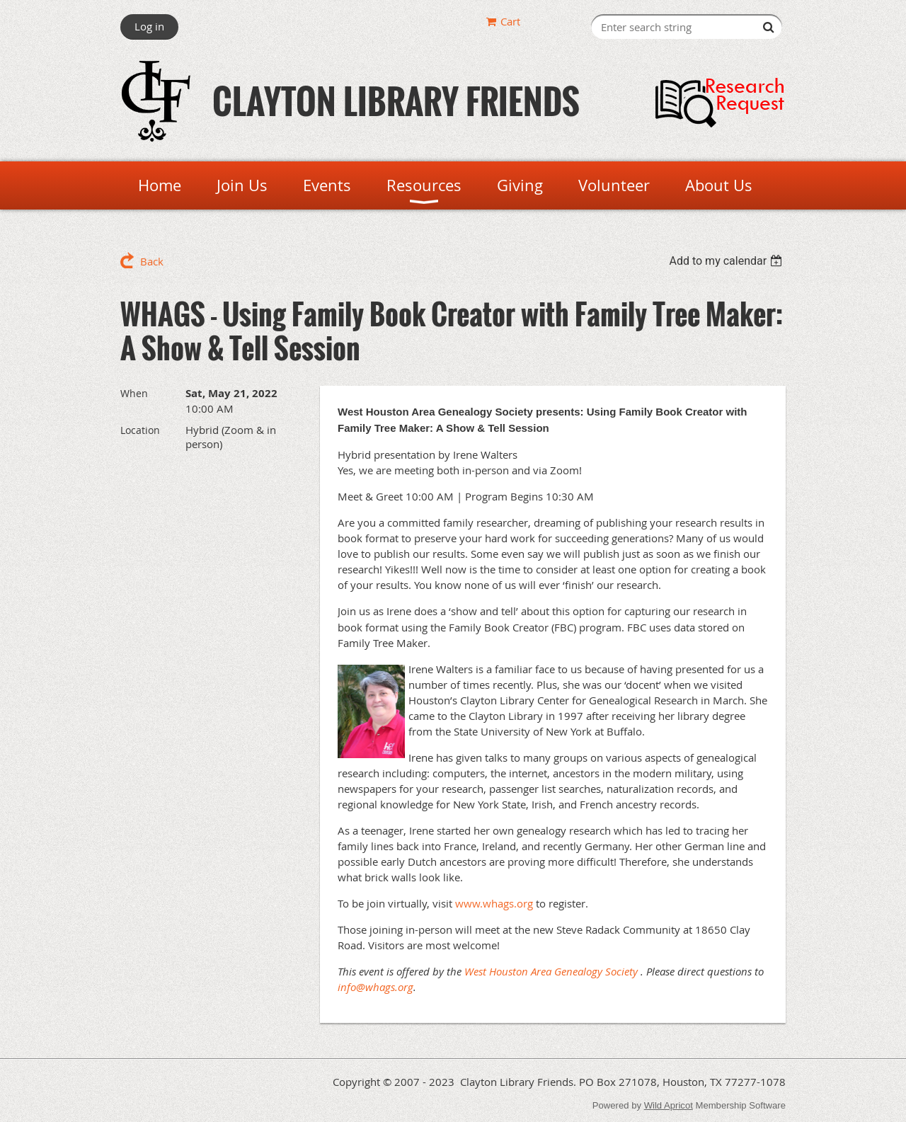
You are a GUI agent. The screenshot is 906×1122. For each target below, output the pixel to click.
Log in (149, 26)
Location (140, 430)
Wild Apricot (668, 1105)
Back (152, 261)
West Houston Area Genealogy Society (551, 971)
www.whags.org (494, 903)
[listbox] (727, 261)
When (134, 393)
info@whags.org (375, 987)
